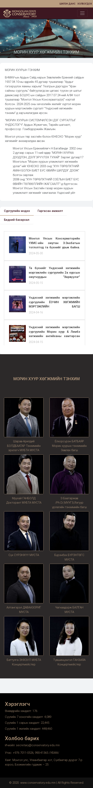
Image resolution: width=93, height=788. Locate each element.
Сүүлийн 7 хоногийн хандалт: (24, 717)
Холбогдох (84, 3)
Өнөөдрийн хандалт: (19, 711)
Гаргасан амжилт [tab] (50, 211)
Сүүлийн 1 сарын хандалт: (23, 723)
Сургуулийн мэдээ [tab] (17, 211)
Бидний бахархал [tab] (16, 220)
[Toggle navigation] (82, 13)
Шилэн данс (67, 3)
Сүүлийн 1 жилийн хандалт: (23, 728)
